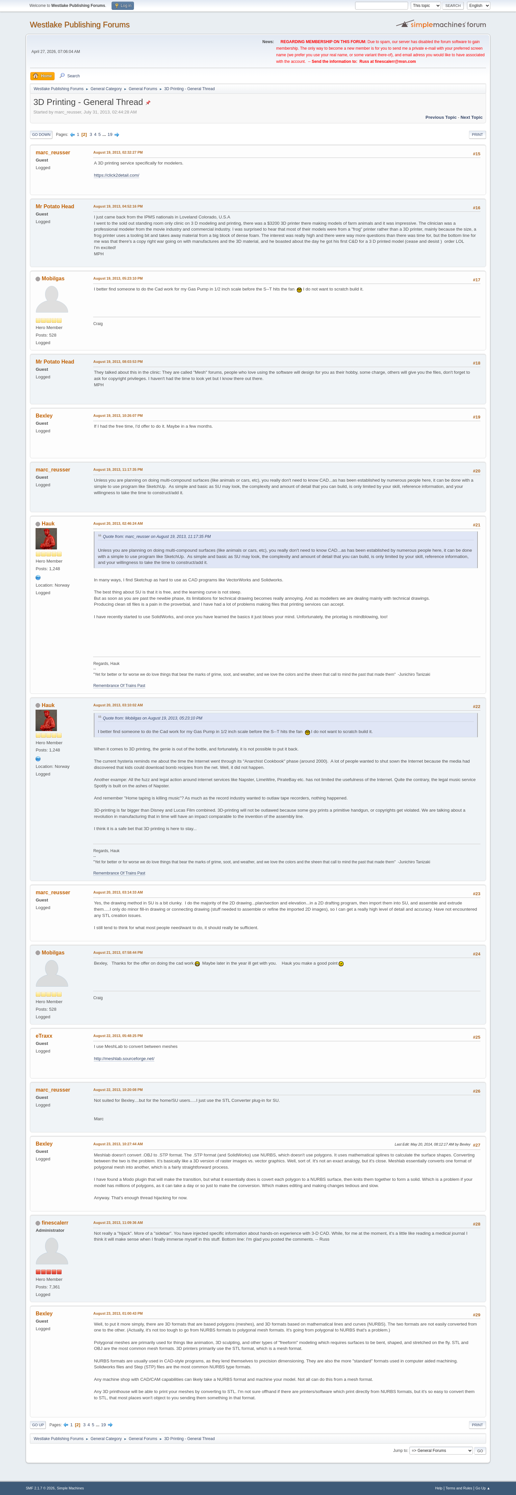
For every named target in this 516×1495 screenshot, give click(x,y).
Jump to (400, 1450)
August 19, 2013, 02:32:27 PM (117, 152)
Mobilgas (53, 278)
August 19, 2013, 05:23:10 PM (117, 278)
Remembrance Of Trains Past (119, 685)
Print (477, 135)
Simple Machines (70, 1488)
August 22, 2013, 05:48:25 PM (117, 1036)
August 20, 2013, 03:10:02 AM (118, 705)
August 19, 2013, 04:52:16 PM (117, 206)
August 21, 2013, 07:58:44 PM (117, 952)
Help (438, 1488)
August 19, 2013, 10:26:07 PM (117, 416)
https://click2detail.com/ (116, 175)
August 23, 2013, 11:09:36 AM (118, 1223)
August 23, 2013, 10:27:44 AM (118, 1144)
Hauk (48, 523)
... (104, 134)
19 (110, 134)
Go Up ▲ (483, 1488)
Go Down (41, 135)
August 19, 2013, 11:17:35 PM (117, 469)
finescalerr (55, 1223)
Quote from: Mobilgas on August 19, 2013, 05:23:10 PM (152, 718)
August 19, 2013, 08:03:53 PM (117, 362)
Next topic (471, 117)
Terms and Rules (459, 1488)
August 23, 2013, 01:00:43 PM (117, 1313)
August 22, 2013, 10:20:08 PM (117, 1090)
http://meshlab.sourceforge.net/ (124, 1058)
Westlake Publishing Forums (79, 24)
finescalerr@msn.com (395, 61)
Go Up (38, 1425)
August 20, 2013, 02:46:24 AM (118, 523)
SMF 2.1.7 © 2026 (40, 1488)
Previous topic (441, 117)
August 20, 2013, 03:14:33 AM (118, 892)
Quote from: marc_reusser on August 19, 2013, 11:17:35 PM (157, 536)
